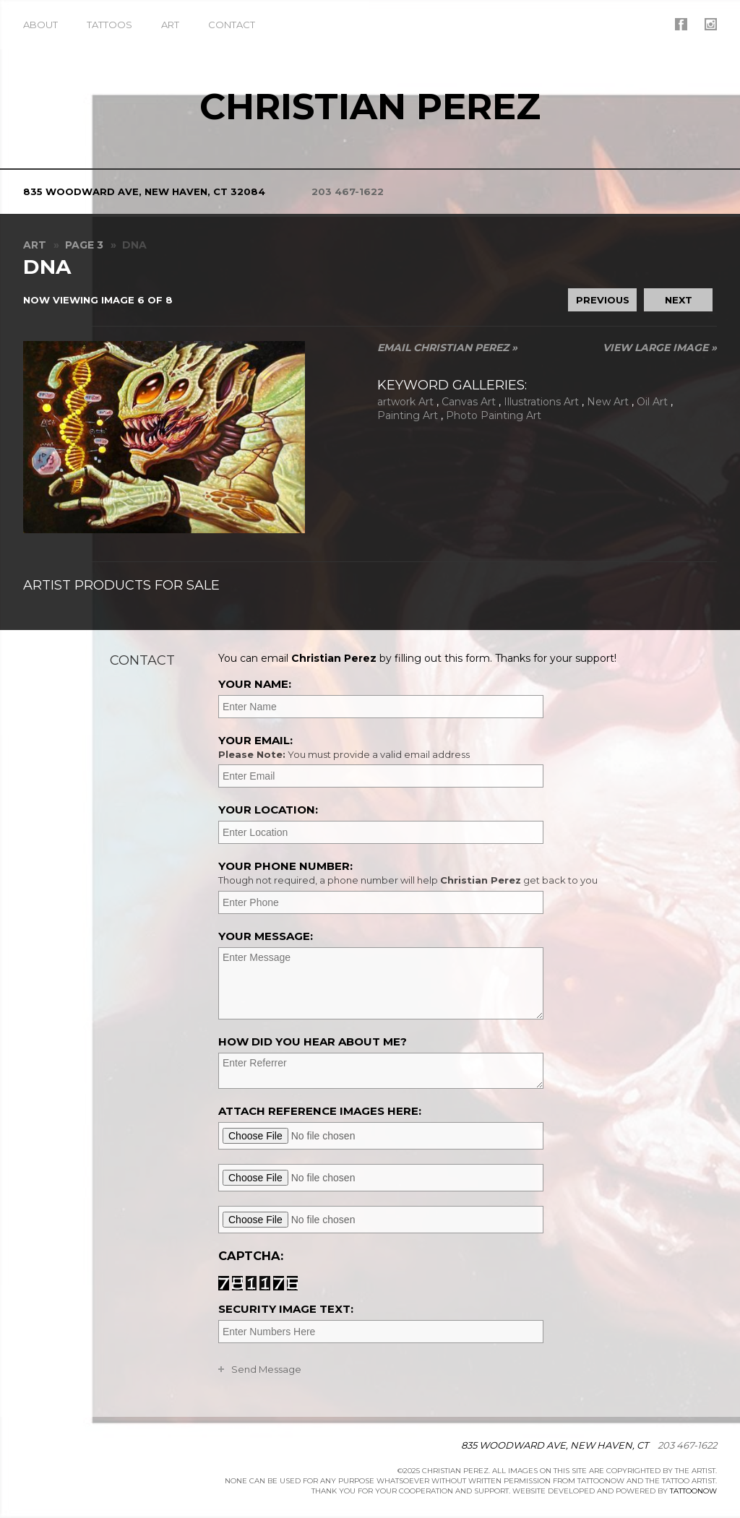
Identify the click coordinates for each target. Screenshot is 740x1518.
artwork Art (405, 401)
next (678, 300)
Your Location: (268, 809)
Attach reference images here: (319, 1111)
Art (170, 24)
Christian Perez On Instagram (711, 24)
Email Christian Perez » (447, 347)
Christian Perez (370, 107)
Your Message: (265, 936)
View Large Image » (660, 347)
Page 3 (84, 244)
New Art (608, 401)
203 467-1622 (347, 191)
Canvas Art (469, 401)
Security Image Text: (285, 1309)
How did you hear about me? (312, 1041)
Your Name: (254, 684)
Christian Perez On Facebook (681, 24)
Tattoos (109, 24)
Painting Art (407, 415)
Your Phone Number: (465, 873)
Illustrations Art (541, 401)
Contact (231, 24)
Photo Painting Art (493, 415)
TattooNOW (693, 1491)
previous (602, 300)
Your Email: (465, 747)
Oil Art (652, 401)
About (40, 24)
